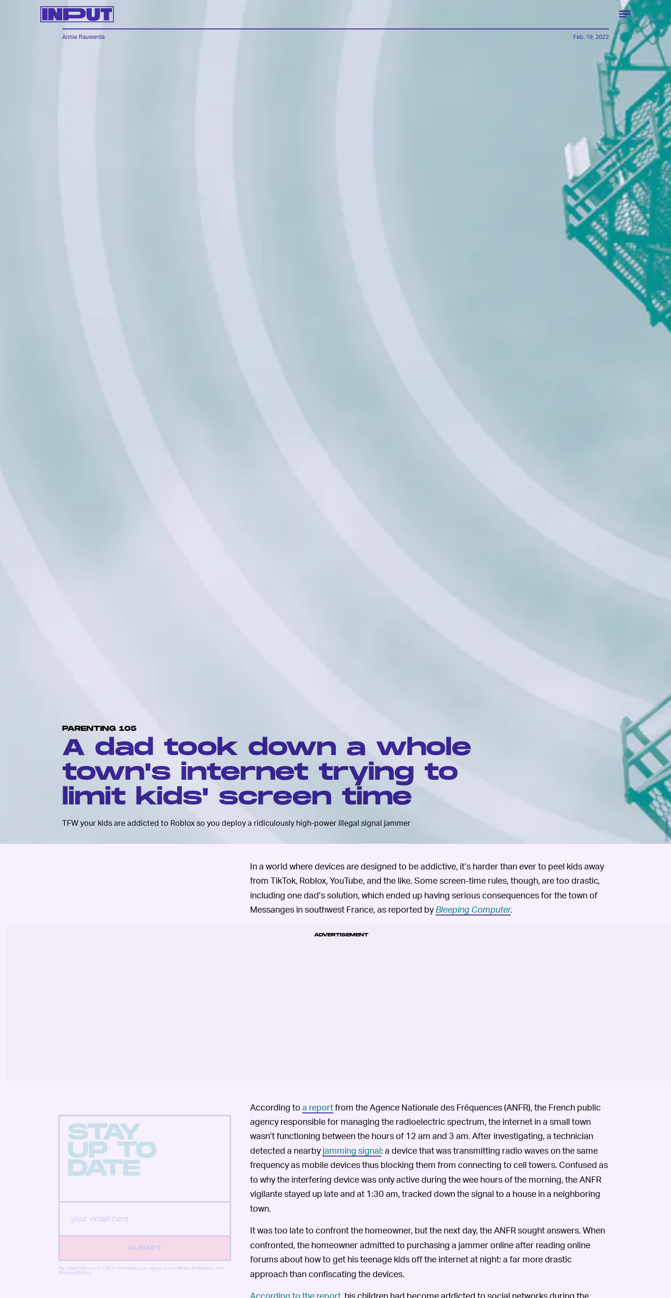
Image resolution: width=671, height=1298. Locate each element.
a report (317, 1107)
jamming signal (352, 1150)
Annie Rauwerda (83, 36)
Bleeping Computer (473, 909)
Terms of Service (195, 1276)
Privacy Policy (75, 1280)
